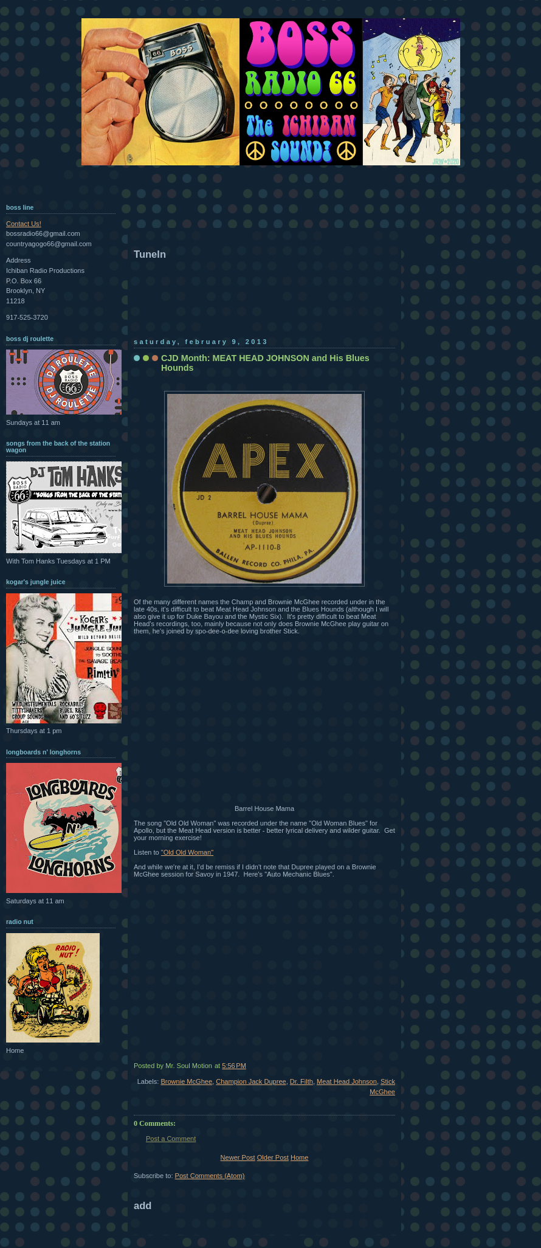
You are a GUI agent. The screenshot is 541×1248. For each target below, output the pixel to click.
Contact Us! (23, 223)
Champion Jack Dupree (251, 1081)
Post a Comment (171, 1138)
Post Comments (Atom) (210, 1175)
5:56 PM (234, 1065)
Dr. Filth (301, 1081)
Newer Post (238, 1157)
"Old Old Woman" (187, 852)
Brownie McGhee (186, 1081)
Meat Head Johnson (347, 1081)
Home (299, 1157)
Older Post (273, 1157)
